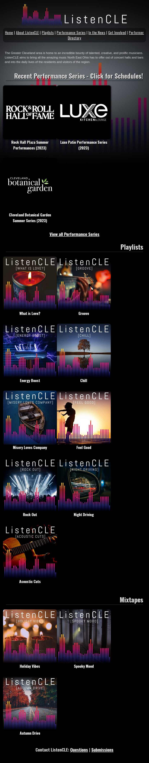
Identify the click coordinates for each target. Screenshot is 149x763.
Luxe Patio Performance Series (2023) (84, 143)
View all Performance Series (74, 234)
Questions (79, 749)
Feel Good (84, 445)
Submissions (102, 749)
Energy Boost (30, 378)
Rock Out (30, 512)
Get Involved (117, 32)
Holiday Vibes (30, 664)
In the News (97, 32)
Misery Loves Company (30, 445)
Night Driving (84, 512)
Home (9, 32)
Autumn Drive (30, 731)
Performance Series (71, 32)
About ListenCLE (27, 32)
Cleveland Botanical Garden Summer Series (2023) (30, 215)
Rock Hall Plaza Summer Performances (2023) (30, 143)
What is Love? (30, 311)
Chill (84, 378)
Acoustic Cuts (30, 579)
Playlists (48, 32)
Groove (84, 311)
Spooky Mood (84, 664)
